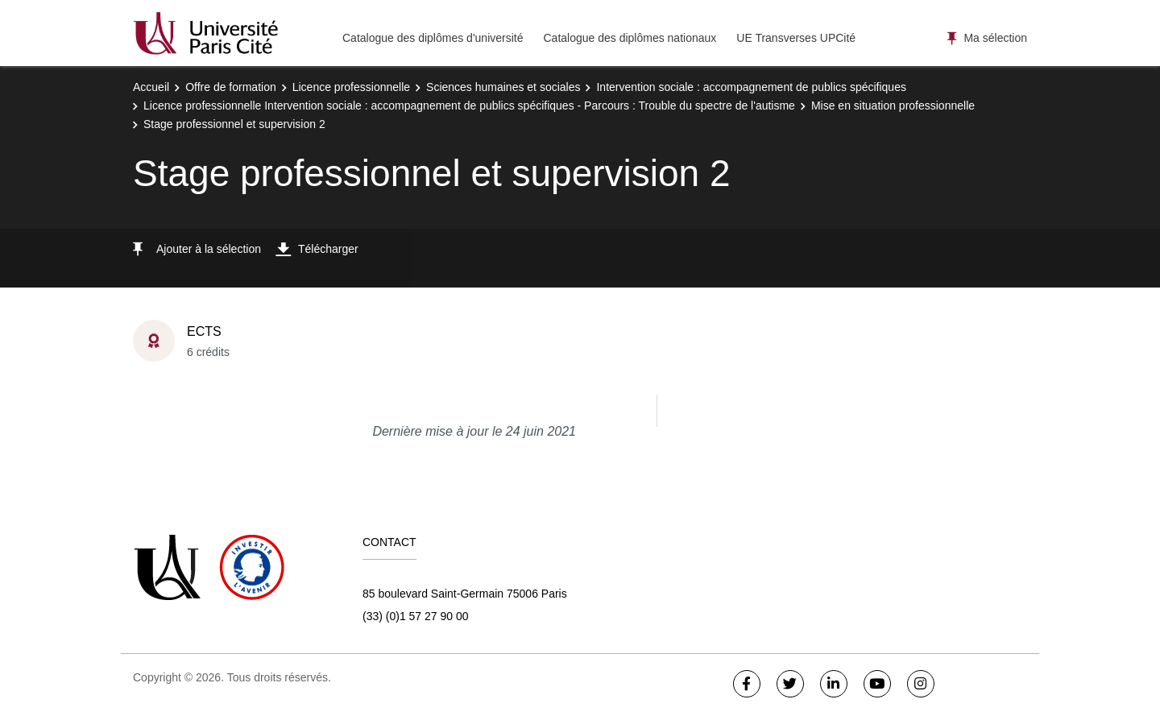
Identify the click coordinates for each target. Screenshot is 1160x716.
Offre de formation (230, 87)
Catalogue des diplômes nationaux (629, 37)
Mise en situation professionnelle (893, 105)
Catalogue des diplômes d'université (432, 37)
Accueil (151, 87)
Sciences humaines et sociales (503, 87)
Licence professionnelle (351, 87)
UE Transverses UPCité (796, 37)
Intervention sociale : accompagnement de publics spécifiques (750, 87)
